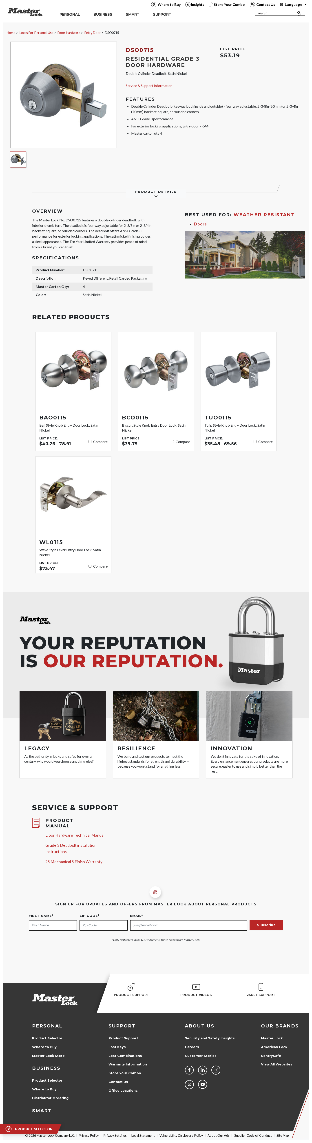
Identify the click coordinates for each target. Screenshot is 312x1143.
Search (262, 13)
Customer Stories (201, 1056)
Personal (47, 1026)
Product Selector (47, 1038)
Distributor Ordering (50, 1098)
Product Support (123, 1038)
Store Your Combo (124, 1073)
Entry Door (92, 33)
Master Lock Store (48, 1056)
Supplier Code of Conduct (253, 1135)
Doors (200, 224)
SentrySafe (271, 1056)
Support (121, 1026)
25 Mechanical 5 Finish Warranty (73, 861)
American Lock (274, 1047)
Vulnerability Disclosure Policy (181, 1135)
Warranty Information (127, 1064)
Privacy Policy (89, 1135)
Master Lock (272, 1038)
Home (11, 33)
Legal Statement (143, 1135)
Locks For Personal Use (36, 33)
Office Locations (123, 1091)
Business (46, 1068)
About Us (199, 1026)
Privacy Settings (115, 1135)
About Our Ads (219, 1135)
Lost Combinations (125, 1056)
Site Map (283, 1135)
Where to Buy (44, 1047)
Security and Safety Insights (210, 1038)
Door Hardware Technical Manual (74, 835)
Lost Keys (117, 1047)
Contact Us (118, 1082)
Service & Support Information (149, 85)
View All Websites (276, 1064)
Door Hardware (69, 33)
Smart (42, 1110)
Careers (192, 1047)
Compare (100, 441)
